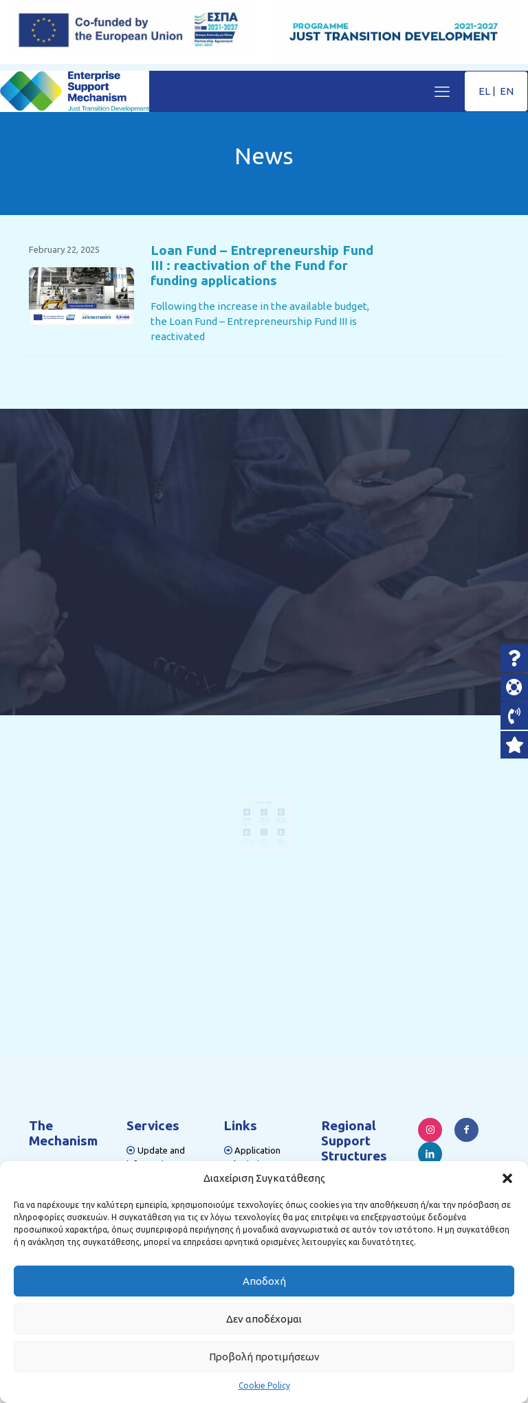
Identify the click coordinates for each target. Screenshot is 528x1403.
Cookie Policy (264, 1385)
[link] (81, 296)
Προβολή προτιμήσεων (264, 1356)
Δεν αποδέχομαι (264, 1319)
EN (507, 91)
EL (484, 91)
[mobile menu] (442, 91)
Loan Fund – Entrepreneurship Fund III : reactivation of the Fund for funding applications (262, 265)
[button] (507, 1178)
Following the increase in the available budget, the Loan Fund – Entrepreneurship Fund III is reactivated (260, 321)
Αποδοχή (264, 1281)
